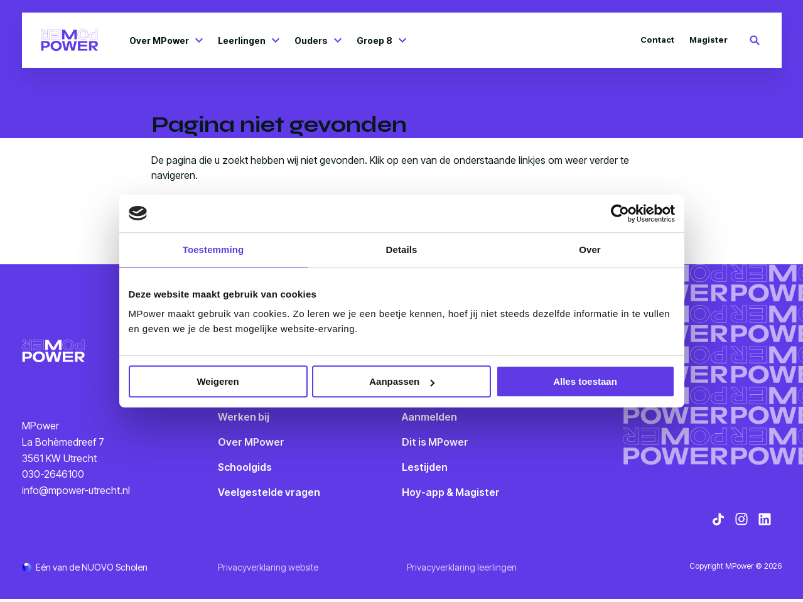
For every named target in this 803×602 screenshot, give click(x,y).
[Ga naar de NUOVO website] (85, 570)
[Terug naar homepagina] (70, 40)
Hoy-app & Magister (451, 492)
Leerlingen (248, 40)
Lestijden (425, 467)
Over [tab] (590, 249)
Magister (708, 40)
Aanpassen (401, 381)
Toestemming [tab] (213, 249)
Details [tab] (402, 249)
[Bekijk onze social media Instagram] (741, 522)
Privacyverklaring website (268, 570)
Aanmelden (429, 417)
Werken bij (243, 417)
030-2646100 (53, 476)
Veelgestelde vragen (269, 492)
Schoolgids (245, 467)
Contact (657, 40)
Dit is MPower (435, 442)
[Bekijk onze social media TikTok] (718, 522)
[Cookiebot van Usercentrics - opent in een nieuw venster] (620, 213)
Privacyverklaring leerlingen (462, 570)
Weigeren (218, 381)
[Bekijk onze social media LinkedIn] (764, 522)
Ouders (318, 40)
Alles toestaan (585, 381)
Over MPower (166, 40)
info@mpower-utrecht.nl (76, 491)
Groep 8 (381, 40)
